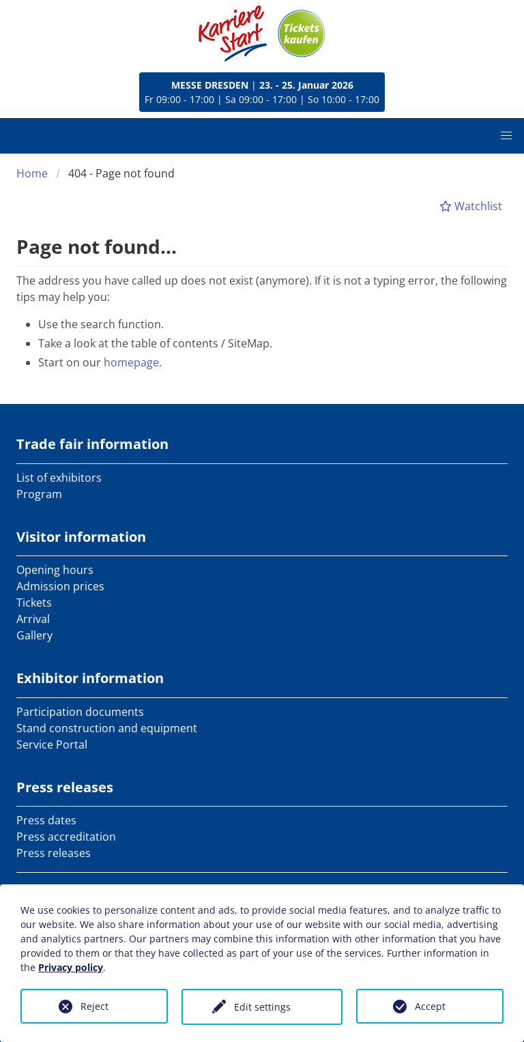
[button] (506, 136)
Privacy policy (70, 967)
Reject (94, 1006)
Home (32, 173)
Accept (430, 1006)
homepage (131, 362)
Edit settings (262, 1006)
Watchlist (470, 206)
